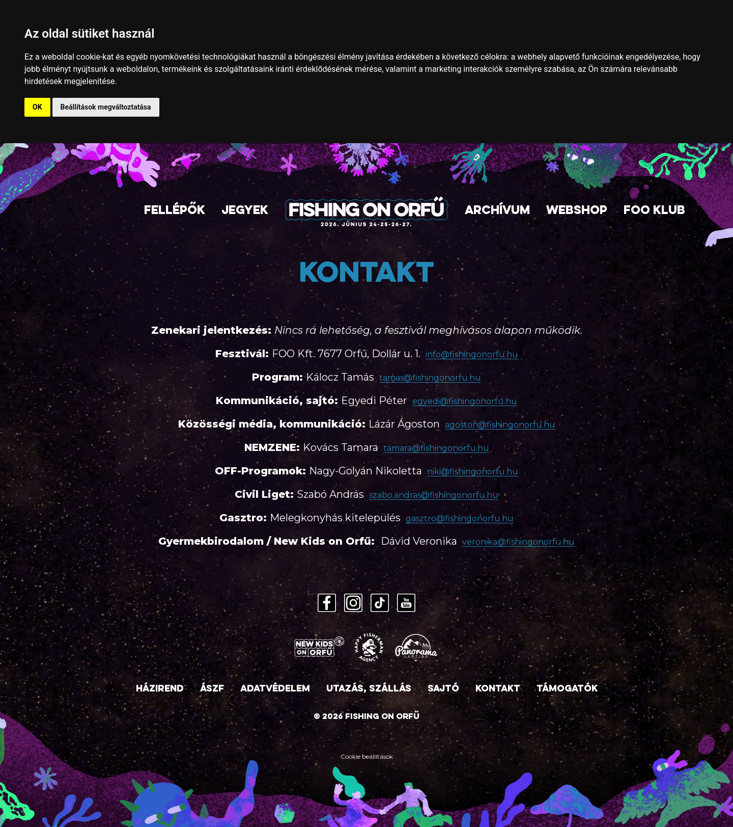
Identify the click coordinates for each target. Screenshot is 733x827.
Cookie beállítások (367, 756)
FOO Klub (654, 211)
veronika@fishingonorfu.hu (518, 542)
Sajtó (443, 689)
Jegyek (244, 211)
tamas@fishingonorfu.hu (430, 378)
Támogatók (567, 689)
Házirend (160, 689)
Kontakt (497, 689)
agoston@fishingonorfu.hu (500, 425)
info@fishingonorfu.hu (472, 354)
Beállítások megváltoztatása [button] (106, 107)
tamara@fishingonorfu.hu (436, 448)
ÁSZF (212, 689)
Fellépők (174, 211)
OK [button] (37, 107)
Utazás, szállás (368, 689)
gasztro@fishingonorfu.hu (460, 518)
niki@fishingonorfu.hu (472, 471)
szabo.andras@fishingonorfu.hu (433, 495)
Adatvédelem (275, 689)
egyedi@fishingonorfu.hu (464, 401)
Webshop (576, 211)
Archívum (497, 211)
